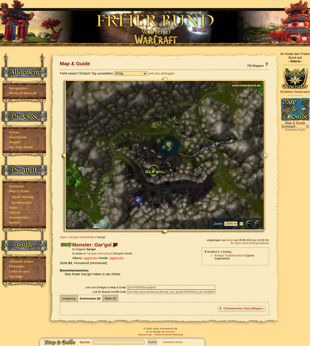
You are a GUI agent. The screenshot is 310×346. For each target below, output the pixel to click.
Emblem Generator (295, 90)
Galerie (14, 222)
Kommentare (22, 202)
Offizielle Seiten (21, 261)
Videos (14, 212)
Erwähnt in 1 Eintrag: (218, 251)
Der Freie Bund (21, 147)
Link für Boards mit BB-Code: (109, 291)
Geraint (170, 331)
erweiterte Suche (173, 342)
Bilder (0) (110, 298)
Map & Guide (19, 191)
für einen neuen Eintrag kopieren (250, 243)
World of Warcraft (23, 93)
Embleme (16, 186)
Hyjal (63, 237)
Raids (13, 207)
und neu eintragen (161, 73)
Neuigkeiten (18, 88)
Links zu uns (19, 271)
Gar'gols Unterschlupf (81, 237)
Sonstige (16, 276)
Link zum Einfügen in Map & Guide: (106, 287)
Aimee (230, 240)
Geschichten (19, 217)
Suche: (85, 342)
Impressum (145, 334)
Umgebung (68, 298)
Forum (14, 132)
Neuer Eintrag (22, 197)
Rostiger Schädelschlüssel (229, 255)
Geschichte (18, 137)
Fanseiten (16, 266)
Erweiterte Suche (295, 129)
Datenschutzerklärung (169, 334)
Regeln (14, 142)
